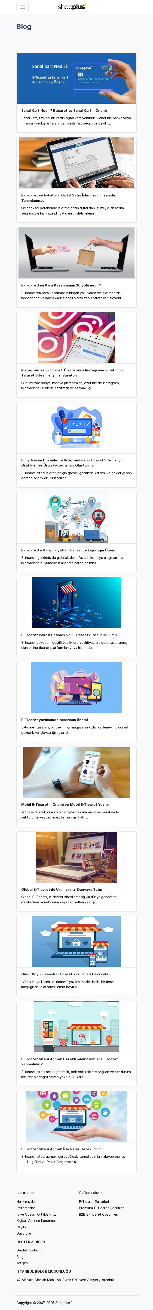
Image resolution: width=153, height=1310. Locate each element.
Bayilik (21, 1227)
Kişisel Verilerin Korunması (36, 1220)
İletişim (22, 1263)
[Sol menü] (22, 7)
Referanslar (25, 1208)
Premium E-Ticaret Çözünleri (102, 1208)
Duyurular (23, 1233)
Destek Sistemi (28, 1250)
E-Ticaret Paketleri (94, 1201)
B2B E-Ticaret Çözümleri (98, 1214)
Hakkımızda (25, 1201)
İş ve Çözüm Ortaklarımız (36, 1214)
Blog (20, 1256)
